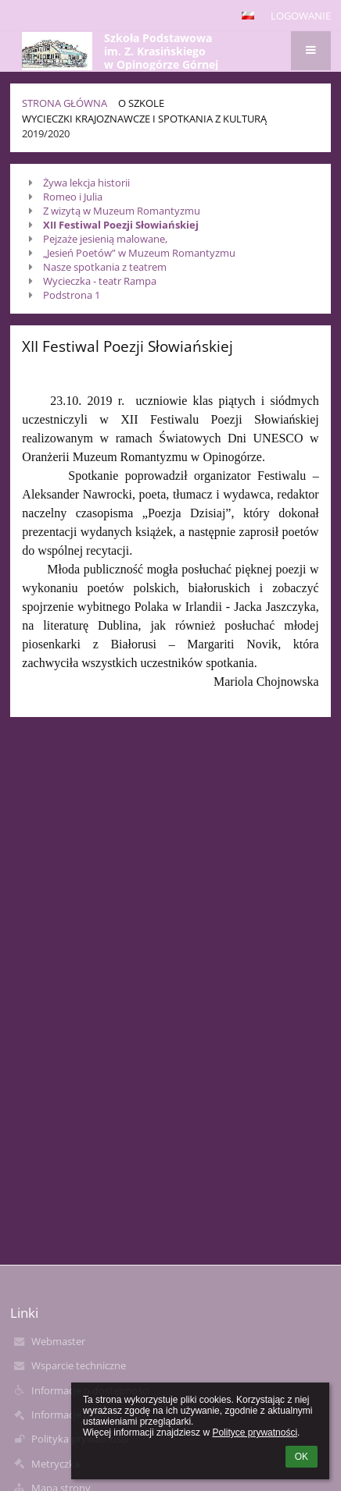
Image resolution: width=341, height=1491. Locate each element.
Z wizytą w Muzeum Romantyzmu (121, 211)
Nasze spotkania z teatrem (105, 267)
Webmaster (58, 1341)
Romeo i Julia (72, 197)
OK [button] (301, 1456)
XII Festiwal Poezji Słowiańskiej (121, 225)
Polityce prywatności (254, 1432)
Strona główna (64, 103)
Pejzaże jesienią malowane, (105, 239)
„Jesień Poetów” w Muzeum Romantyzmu (139, 253)
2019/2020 (46, 133)
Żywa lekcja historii (86, 183)
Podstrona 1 (71, 295)
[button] (248, 15)
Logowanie (301, 16)
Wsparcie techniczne (78, 1365)
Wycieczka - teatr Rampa (99, 281)
